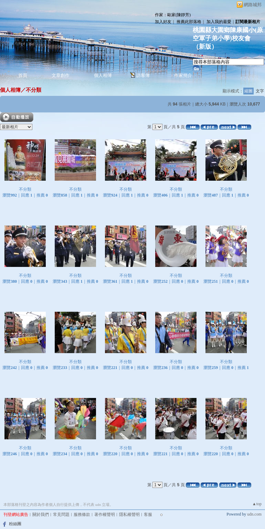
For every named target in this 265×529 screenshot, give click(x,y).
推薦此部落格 (189, 21)
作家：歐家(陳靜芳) (173, 14)
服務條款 (82, 514)
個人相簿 (103, 75)
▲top (257, 503)
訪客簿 (143, 75)
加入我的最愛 (218, 21)
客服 (148, 514)
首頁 (22, 75)
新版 (205, 46)
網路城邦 (253, 4)
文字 (260, 91)
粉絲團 (15, 523)
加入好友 (163, 21)
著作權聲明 (104, 514)
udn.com (254, 514)
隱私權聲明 (129, 514)
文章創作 (61, 75)
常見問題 (61, 514)
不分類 (33, 90)
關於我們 (40, 514)
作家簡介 (183, 75)
